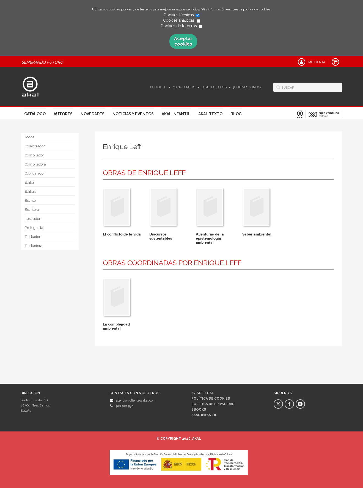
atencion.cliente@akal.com (136, 400)
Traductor (32, 237)
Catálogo (35, 114)
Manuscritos (184, 87)
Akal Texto (210, 114)
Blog (236, 114)
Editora (30, 191)
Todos (29, 137)
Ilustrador (32, 219)
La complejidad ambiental (116, 326)
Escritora (32, 209)
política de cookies (256, 9)
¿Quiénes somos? (247, 87)
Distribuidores (214, 87)
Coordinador (35, 173)
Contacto (158, 87)
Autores (63, 114)
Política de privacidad (213, 404)
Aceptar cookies (183, 41)
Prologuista (34, 228)
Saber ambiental (256, 234)
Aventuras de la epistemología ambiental (210, 238)
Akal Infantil (176, 114)
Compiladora (35, 164)
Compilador (34, 155)
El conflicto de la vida (122, 234)
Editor (29, 182)
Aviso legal (202, 393)
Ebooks (198, 409)
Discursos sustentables (160, 236)
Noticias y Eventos (133, 114)
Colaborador (35, 146)
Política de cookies (210, 398)
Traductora (33, 246)
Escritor (31, 200)
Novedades (93, 114)
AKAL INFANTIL (204, 415)
